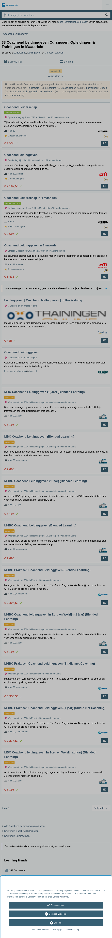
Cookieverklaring (72, 929)
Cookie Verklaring (60, 897)
